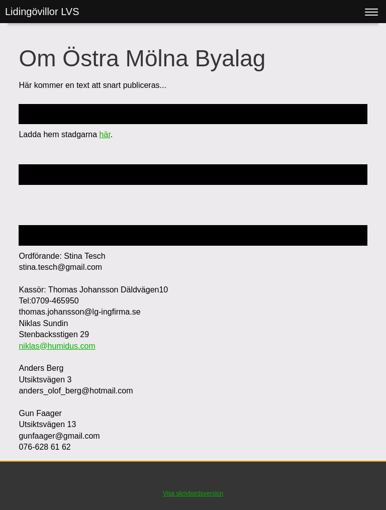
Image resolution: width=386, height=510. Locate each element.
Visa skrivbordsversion (193, 493)
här (105, 134)
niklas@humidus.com (57, 346)
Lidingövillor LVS (42, 11)
